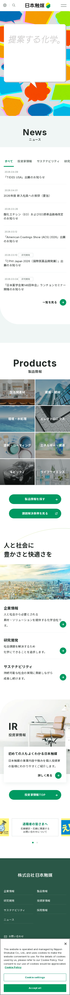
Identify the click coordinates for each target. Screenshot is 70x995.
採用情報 (42, 910)
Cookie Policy (13, 967)
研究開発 (9, 900)
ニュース (9, 919)
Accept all (35, 987)
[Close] (65, 944)
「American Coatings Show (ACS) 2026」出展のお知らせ (35, 239)
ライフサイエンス (52, 472)
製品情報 (42, 891)
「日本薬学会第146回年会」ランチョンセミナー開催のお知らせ (35, 287)
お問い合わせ (16, 936)
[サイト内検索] (13, 5)
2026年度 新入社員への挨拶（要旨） (28, 196)
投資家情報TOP (35, 795)
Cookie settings (35, 977)
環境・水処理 (17, 419)
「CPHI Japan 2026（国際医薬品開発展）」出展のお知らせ (33, 263)
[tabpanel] (35, 827)
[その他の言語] (5, 5)
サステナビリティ (14, 910)
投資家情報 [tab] (25, 161)
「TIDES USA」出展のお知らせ (24, 177)
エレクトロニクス (52, 419)
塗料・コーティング (17, 445)
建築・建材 (52, 392)
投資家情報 (43, 900)
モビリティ (17, 472)
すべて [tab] (9, 161)
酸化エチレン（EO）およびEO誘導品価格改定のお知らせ (33, 216)
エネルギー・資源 (52, 445)
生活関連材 (17, 392)
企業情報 (9, 891)
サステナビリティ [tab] (48, 161)
